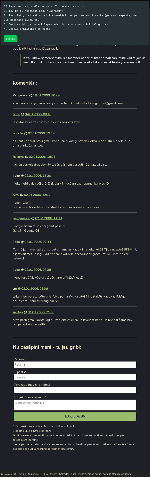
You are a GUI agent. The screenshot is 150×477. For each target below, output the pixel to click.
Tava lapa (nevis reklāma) (32, 384)
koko (16, 242)
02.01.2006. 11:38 (48, 218)
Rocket (53, 474)
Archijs (18, 312)
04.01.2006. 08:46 (38, 114)
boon (16, 114)
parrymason (21, 218)
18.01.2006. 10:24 (46, 95)
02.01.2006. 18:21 (42, 157)
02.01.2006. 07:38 (37, 269)
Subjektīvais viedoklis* (30, 397)
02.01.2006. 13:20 (37, 175)
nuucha (18, 133)
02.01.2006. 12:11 (37, 195)
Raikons (18, 157)
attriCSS (37, 474)
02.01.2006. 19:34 (41, 133)
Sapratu (10, 38)
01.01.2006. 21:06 (41, 312)
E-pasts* (20, 372)
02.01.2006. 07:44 (37, 242)
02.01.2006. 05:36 (34, 288)
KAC (16, 195)
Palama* (20, 359)
